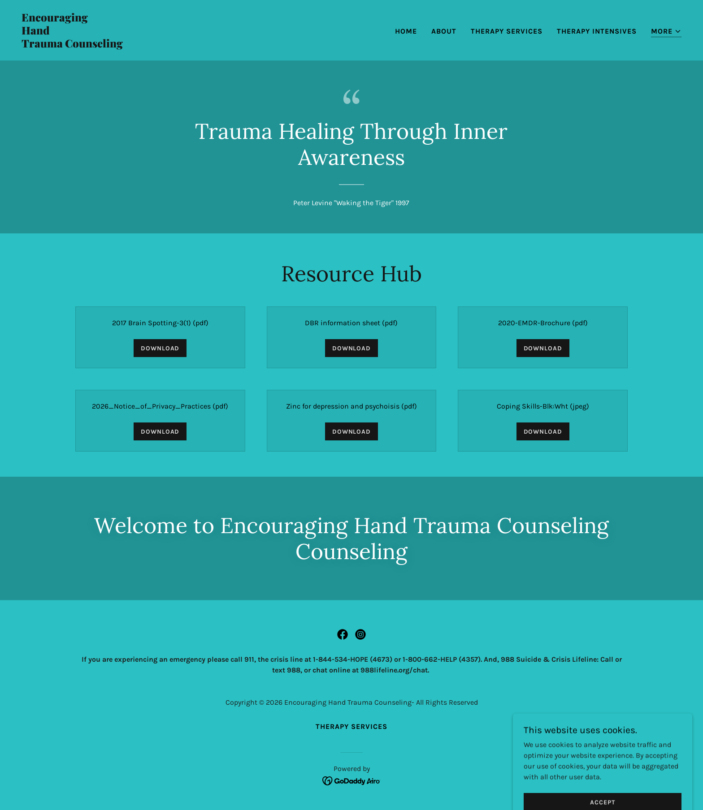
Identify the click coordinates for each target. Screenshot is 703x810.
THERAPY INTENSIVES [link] (597, 31)
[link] (183, 45)
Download (160, 348)
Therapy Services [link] (506, 31)
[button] (666, 31)
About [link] (443, 31)
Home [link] (406, 31)
